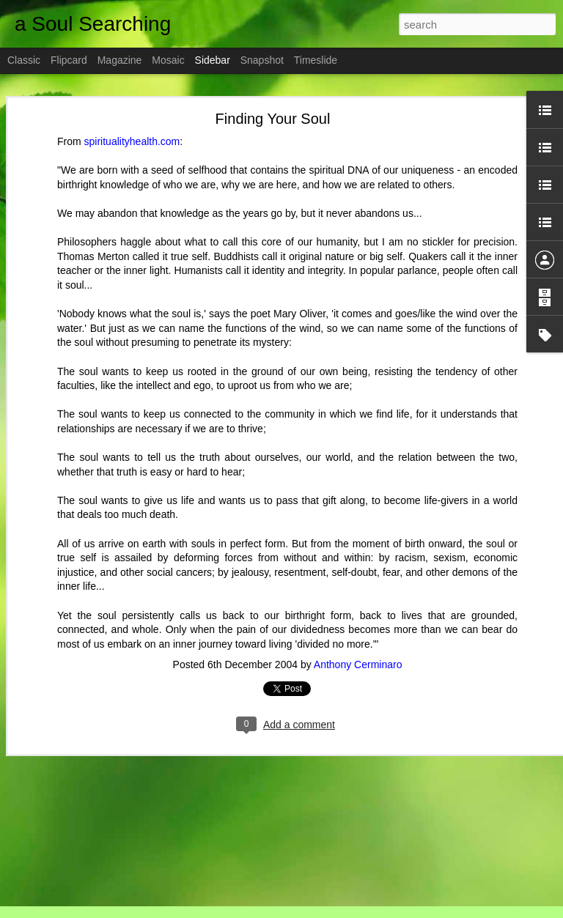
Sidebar (212, 60)
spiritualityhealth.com (132, 141)
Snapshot (262, 60)
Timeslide (315, 60)
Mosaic (168, 60)
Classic (23, 60)
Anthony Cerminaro (358, 664)
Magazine (119, 60)
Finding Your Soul (273, 119)
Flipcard (69, 60)
